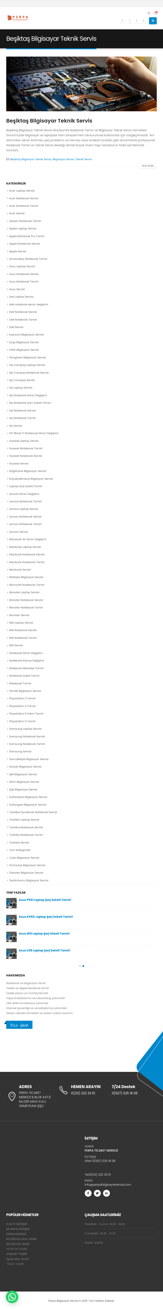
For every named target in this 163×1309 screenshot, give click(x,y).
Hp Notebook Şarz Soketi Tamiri (30, 403)
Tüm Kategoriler (20, 850)
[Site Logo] (17, 18)
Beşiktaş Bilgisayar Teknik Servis (49, 120)
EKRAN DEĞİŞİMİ (16, 1234)
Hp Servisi (15, 426)
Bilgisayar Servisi (63, 159)
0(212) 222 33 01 (100, 1175)
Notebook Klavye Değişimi (26, 661)
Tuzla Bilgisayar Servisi (24, 858)
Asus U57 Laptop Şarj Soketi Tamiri (44, 933)
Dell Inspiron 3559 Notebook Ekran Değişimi (51, 950)
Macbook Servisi (20, 570)
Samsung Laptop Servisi (25, 729)
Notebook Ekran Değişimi (25, 653)
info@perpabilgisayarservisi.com (108, 1185)
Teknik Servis (83, 159)
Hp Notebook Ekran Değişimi (28, 395)
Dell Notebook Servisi (23, 312)
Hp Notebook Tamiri (22, 418)
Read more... (148, 165)
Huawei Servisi (19, 464)
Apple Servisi (17, 251)
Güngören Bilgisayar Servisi (27, 357)
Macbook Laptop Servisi (25, 547)
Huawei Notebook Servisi (25, 456)
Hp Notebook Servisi (22, 410)
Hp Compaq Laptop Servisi (27, 365)
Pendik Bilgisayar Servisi (25, 691)
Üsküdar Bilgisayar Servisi (26, 873)
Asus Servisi (17, 289)
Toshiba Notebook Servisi (26, 827)
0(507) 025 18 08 (103, 1161)
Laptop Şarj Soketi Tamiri (25, 486)
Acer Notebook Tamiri (23, 206)
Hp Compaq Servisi (22, 380)
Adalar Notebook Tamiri (25, 221)
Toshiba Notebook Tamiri (26, 835)
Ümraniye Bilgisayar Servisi (27, 865)
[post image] (81, 84)
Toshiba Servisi (19, 843)
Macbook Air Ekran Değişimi (27, 539)
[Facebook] (123, 21)
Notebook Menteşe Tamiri (26, 668)
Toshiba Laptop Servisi (24, 820)
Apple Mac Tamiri (17, 1259)
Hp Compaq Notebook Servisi (29, 373)
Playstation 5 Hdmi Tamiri (26, 714)
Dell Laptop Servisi (21, 297)
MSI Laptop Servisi (21, 623)
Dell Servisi (16, 327)
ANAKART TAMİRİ (16, 1254)
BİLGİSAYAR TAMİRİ (18, 1244)
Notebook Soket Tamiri (24, 676)
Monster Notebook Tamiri (26, 607)
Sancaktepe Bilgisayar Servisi (29, 759)
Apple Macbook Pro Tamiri (26, 236)
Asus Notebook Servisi (24, 274)
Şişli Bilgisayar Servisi (23, 789)
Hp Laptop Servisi (20, 388)
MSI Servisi (16, 645)
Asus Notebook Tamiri (23, 282)
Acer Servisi (17, 213)
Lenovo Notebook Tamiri (25, 524)
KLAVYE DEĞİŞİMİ (16, 1224)
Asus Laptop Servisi (22, 266)
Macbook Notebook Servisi (27, 554)
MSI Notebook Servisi (23, 630)
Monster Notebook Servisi (26, 600)
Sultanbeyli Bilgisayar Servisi (28, 797)
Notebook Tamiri (20, 683)
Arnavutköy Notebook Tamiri (28, 259)
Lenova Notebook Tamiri (25, 501)
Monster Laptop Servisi (24, 592)
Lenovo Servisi (18, 532)
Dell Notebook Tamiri (23, 320)
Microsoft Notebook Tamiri (26, 585)
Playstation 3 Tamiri (22, 698)
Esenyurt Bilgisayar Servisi (26, 335)
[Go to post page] (11, 903)
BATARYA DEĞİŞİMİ (17, 1229)
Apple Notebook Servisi (24, 244)
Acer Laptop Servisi (22, 191)
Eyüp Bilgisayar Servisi (24, 342)
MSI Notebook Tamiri (23, 638)
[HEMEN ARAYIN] (81, 1090)
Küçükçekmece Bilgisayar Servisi (31, 479)
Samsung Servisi (20, 751)
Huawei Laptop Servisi (24, 441)
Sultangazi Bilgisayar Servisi (27, 805)
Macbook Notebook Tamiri (27, 562)
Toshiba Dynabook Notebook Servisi (33, 812)
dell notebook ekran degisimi (28, 304)
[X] (130, 21)
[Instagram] (144, 21)
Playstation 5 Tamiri (22, 721)
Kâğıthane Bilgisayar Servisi (27, 471)
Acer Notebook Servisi (23, 198)
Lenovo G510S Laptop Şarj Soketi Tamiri (48, 900)
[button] (149, 13)
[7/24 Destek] (134, 1090)
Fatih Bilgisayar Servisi (24, 350)
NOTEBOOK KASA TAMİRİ (21, 1239)
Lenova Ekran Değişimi (24, 494)
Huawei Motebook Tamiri (25, 448)
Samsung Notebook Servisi (27, 736)
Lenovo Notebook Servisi (25, 517)
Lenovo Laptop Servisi (23, 509)
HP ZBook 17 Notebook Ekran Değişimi (33, 433)
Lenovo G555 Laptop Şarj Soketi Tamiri (47, 917)
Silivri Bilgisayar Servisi (24, 782)
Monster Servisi (19, 615)
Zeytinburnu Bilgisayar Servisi (28, 880)
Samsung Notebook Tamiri (27, 744)
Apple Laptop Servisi (22, 228)
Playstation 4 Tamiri (22, 706)
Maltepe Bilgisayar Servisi (26, 577)
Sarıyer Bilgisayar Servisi (25, 767)
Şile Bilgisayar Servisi (23, 774)
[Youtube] (137, 21)
